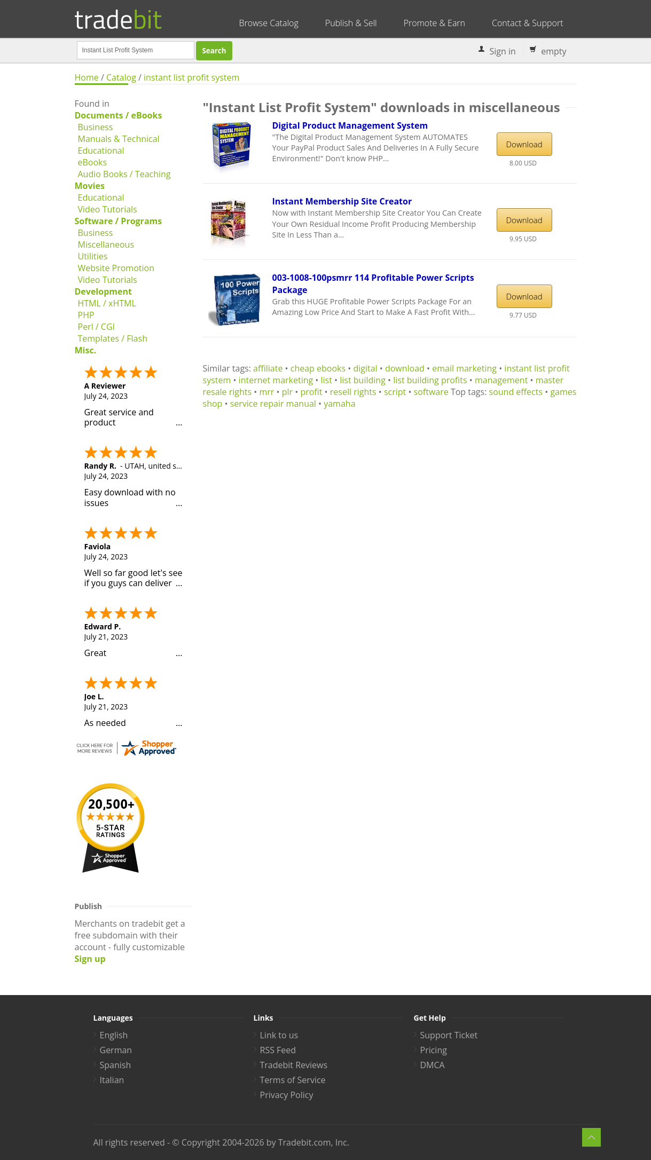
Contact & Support (527, 23)
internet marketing (276, 380)
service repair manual (273, 403)
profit (311, 392)
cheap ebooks (318, 368)
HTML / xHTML (107, 303)
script (395, 392)
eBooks (92, 162)
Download (524, 144)
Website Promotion (116, 268)
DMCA (432, 1065)
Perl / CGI (96, 327)
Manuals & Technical (119, 139)
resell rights (353, 392)
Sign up (90, 959)
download (405, 368)
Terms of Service (293, 1080)
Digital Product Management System (350, 125)
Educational (101, 150)
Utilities (93, 256)
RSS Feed (278, 1050)
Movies (90, 186)
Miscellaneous (106, 244)
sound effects (516, 392)
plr (287, 392)
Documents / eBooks (118, 115)
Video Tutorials (107, 209)
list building (363, 380)
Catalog (121, 77)
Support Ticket (449, 1035)
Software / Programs (118, 221)
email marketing (464, 368)
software (431, 392)
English (114, 1035)
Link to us (279, 1035)
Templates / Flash (112, 338)
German (116, 1050)
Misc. (86, 350)
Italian (112, 1080)
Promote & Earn (434, 23)
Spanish (115, 1065)
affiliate (268, 368)
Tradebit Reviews (294, 1065)
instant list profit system (191, 77)
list (326, 380)
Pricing (433, 1050)
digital (365, 368)
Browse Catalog (269, 23)
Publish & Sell (351, 23)
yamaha (339, 403)
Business (95, 127)
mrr (266, 392)
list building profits (430, 380)
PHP (86, 315)
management (501, 380)
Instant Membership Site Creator (342, 201)
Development (103, 291)
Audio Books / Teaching (124, 174)
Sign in (503, 51)
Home (87, 77)
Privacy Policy (286, 1095)
